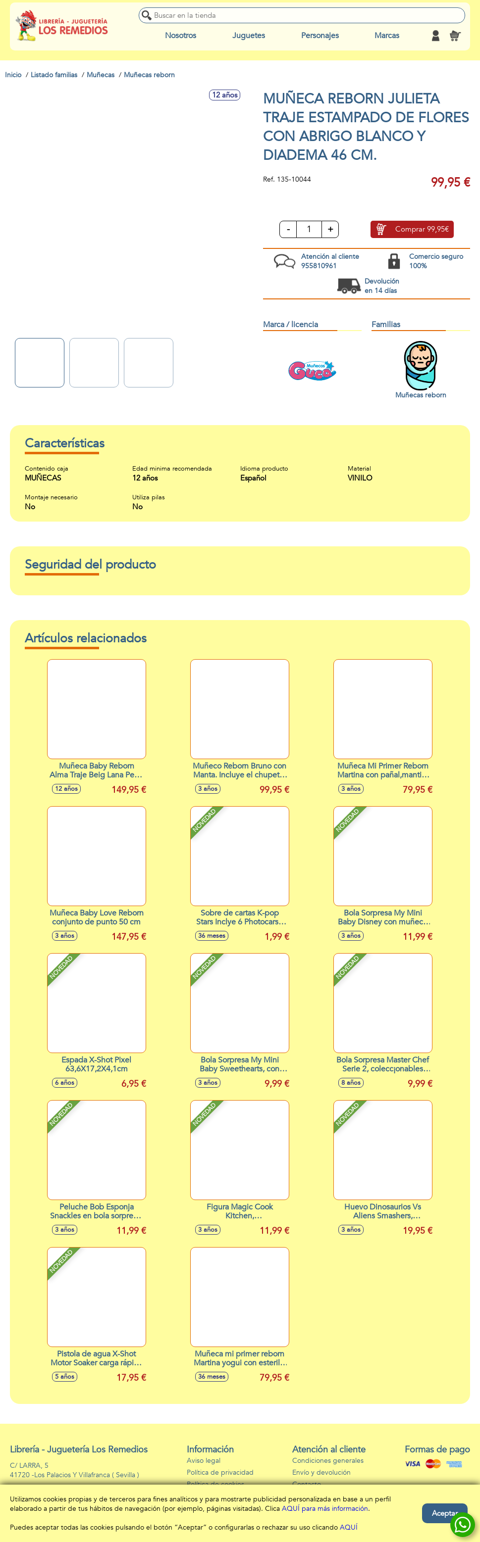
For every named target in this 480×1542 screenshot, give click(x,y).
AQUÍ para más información (325, 1508)
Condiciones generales (328, 1460)
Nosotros (180, 35)
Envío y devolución (321, 1472)
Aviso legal (203, 1460)
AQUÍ (349, 1527)
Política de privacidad (220, 1472)
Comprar (422, 230)
